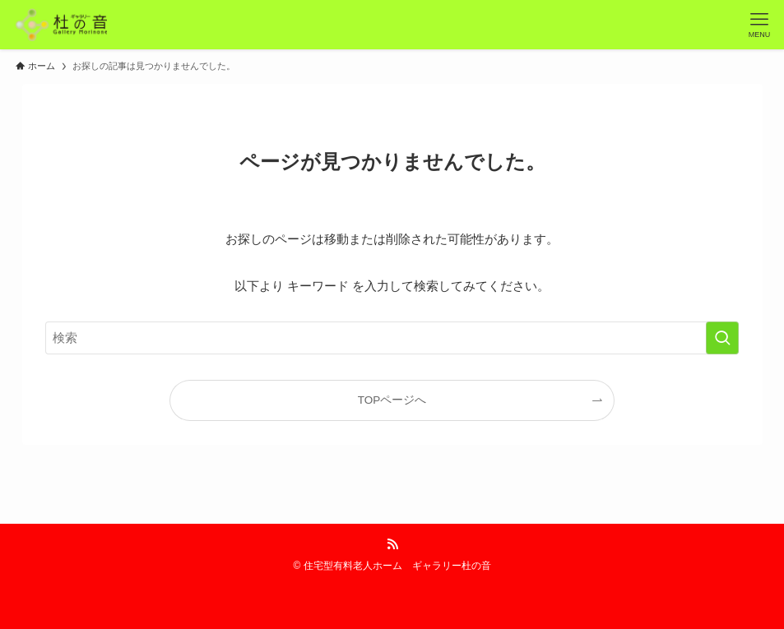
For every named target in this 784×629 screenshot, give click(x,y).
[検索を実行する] (722, 337)
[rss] (392, 544)
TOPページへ (392, 400)
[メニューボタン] (759, 24)
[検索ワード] (392, 337)
